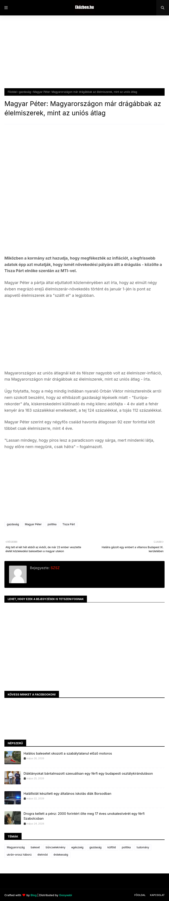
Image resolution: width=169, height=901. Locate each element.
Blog (34, 895)
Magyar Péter (33, 524)
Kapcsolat (157, 895)
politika (52, 524)
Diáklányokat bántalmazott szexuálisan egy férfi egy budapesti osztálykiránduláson (88, 773)
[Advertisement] (84, 55)
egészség (77, 847)
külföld (111, 847)
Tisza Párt (68, 524)
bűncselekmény (55, 847)
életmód (43, 854)
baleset (35, 847)
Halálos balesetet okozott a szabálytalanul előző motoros (68, 753)
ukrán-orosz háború (19, 854)
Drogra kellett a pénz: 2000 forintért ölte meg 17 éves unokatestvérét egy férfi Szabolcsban (84, 816)
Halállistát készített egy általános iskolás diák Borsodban (67, 793)
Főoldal (12, 91)
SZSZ (55, 568)
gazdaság (25, 91)
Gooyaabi (65, 895)
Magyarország (16, 847)
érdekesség (60, 854)
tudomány (143, 847)
